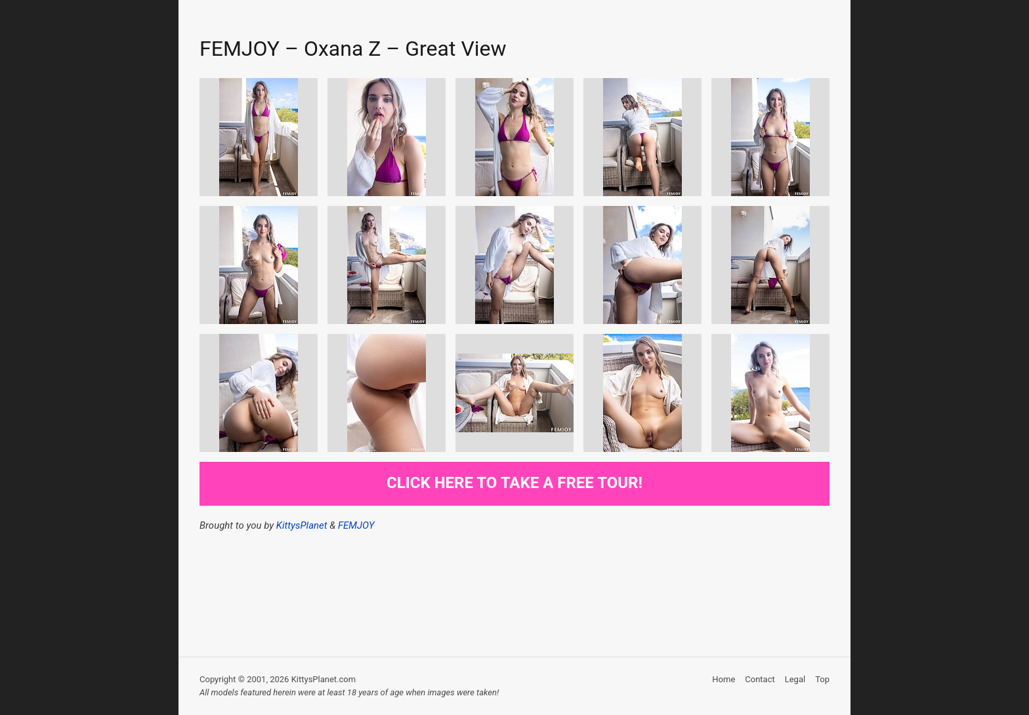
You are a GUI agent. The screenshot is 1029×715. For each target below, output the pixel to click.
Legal (795, 679)
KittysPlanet (301, 525)
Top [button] (822, 679)
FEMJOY (356, 525)
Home (723, 679)
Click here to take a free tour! (514, 483)
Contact (759, 679)
